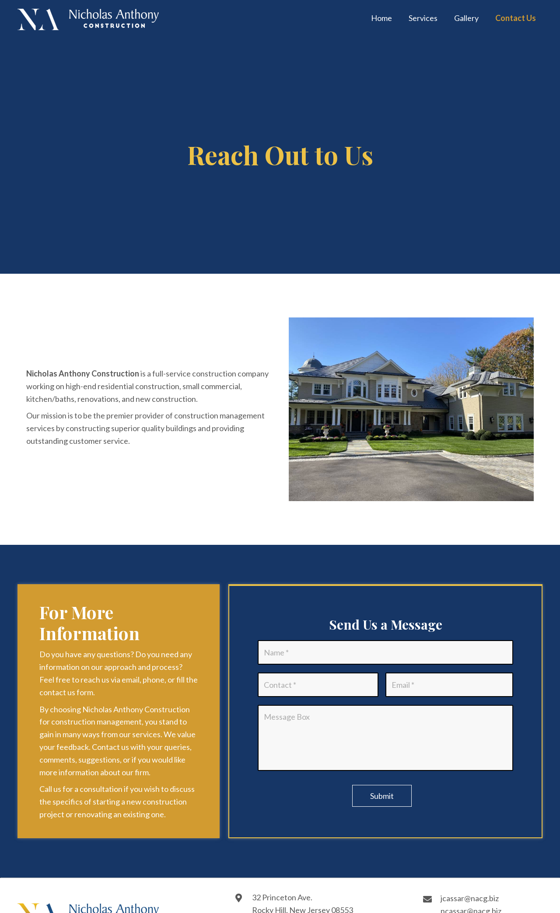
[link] (381, 18)
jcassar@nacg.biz (470, 898)
